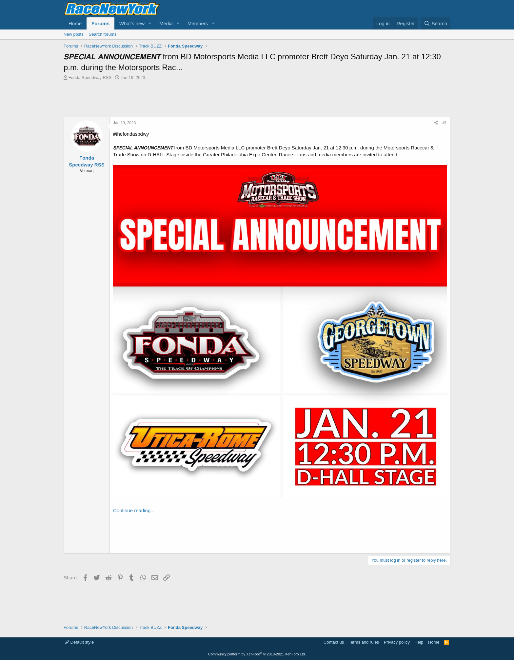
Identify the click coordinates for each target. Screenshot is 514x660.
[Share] (436, 123)
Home (75, 23)
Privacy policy (397, 642)
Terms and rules (364, 642)
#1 (445, 123)
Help (419, 642)
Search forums (103, 34)
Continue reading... (134, 510)
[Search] (435, 23)
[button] (149, 23)
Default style (79, 642)
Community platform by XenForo (257, 654)
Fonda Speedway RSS (90, 77)
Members (198, 23)
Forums (100, 23)
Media (166, 23)
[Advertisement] (257, 98)
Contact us (334, 642)
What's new (132, 23)
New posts (74, 34)
